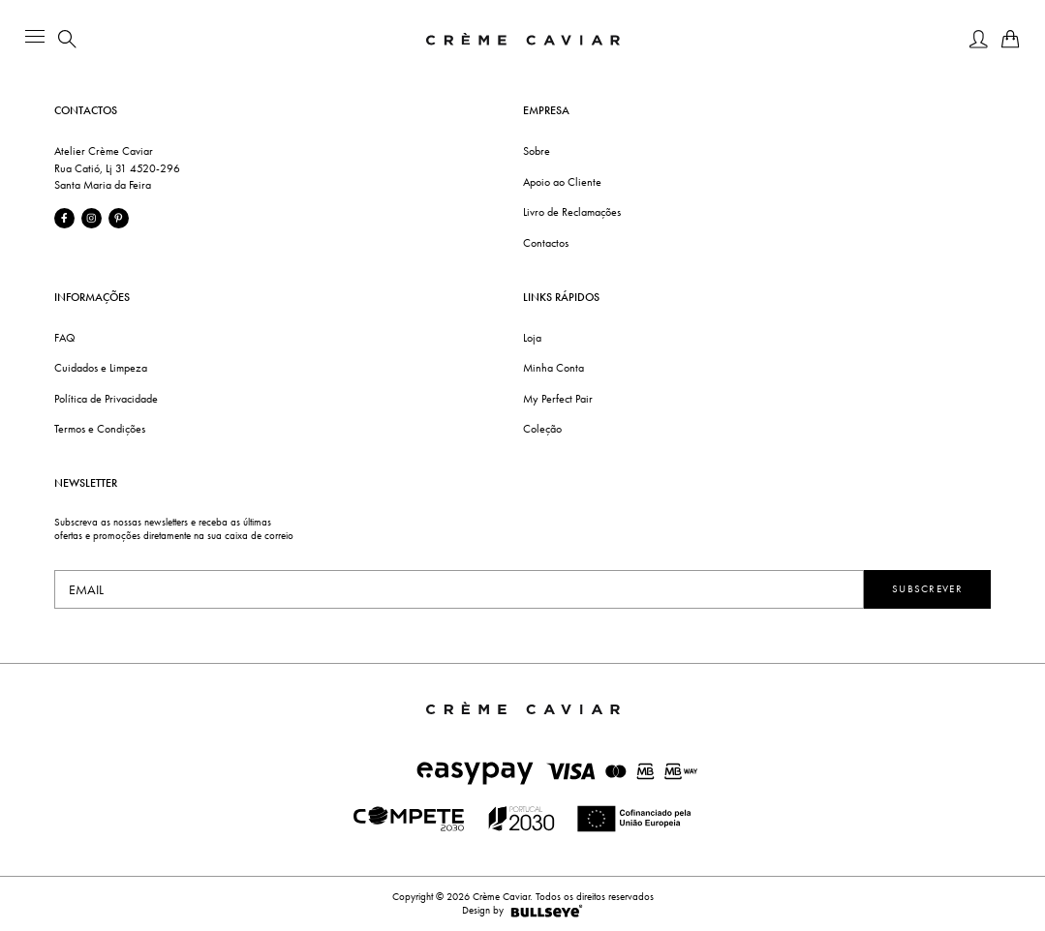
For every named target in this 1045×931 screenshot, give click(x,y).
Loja (532, 337)
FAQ (65, 337)
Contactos (546, 243)
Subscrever (927, 589)
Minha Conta (553, 367)
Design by (522, 910)
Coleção (542, 428)
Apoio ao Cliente (562, 182)
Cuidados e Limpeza (100, 367)
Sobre (536, 151)
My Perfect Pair (558, 398)
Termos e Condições (99, 428)
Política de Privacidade (106, 398)
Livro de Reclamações (572, 212)
